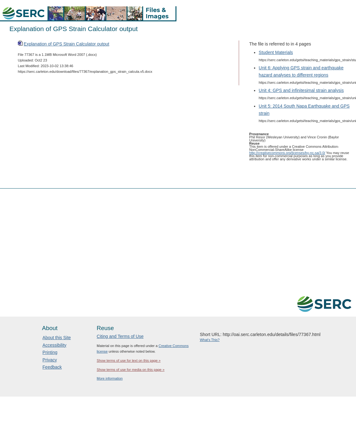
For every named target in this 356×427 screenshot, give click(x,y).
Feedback (52, 367)
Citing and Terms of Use (120, 336)
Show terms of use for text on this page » (128, 360)
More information (110, 378)
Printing (49, 352)
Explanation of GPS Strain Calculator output (66, 43)
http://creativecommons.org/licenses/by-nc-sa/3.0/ (287, 153)
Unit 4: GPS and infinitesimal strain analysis (301, 90)
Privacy (49, 359)
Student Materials (276, 52)
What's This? (209, 340)
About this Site (56, 337)
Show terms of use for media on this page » (131, 369)
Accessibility (54, 345)
